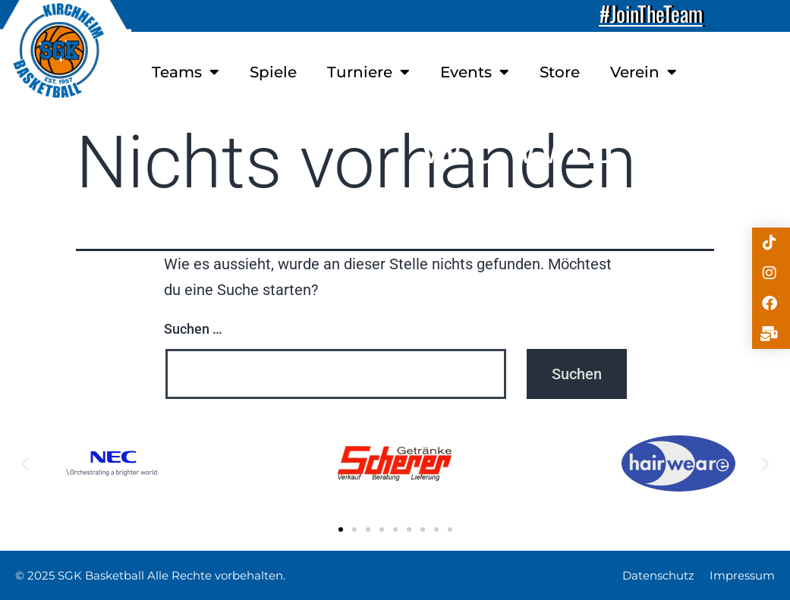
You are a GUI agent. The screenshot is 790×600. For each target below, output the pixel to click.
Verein (643, 72)
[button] (24, 463)
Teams (185, 72)
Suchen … (193, 329)
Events (474, 72)
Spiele (273, 72)
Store (560, 72)
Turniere (368, 72)
